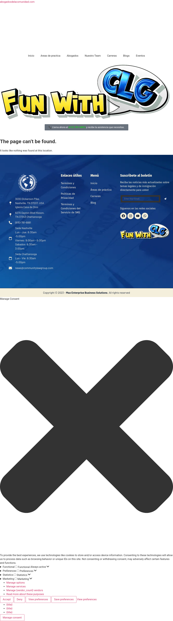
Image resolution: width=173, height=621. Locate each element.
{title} (9, 604)
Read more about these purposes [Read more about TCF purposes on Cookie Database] (25, 594)
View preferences (38, 599)
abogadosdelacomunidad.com (17, 1)
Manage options (15, 582)
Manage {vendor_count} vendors (24, 590)
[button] (86, 427)
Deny (19, 599)
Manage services (16, 586)
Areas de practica (50, 55)
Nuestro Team (93, 55)
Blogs (126, 55)
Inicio (31, 55)
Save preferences (64, 599)
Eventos (140, 55)
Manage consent (12, 617)
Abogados (72, 55)
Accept (7, 599)
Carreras (112, 55)
